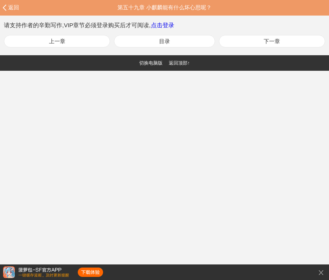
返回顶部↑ (179, 63)
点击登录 (162, 25)
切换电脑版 (151, 63)
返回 (13, 7)
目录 (164, 41)
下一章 (272, 41)
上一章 (57, 41)
